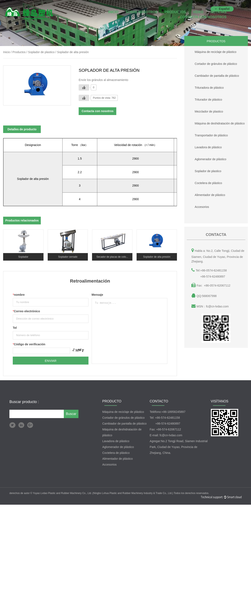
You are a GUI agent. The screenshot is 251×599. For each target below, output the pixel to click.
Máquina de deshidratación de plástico (214, 122)
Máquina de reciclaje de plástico (210, 51)
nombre (19, 294)
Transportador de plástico (206, 134)
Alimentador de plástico (204, 194)
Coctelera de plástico (203, 182)
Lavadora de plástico (203, 146)
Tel (15, 327)
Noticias (218, 12)
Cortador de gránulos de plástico (210, 62)
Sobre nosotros (142, 12)
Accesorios (196, 206)
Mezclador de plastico (203, 110)
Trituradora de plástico (204, 86)
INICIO (113, 12)
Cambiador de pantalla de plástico (211, 74)
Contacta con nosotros (203, 17)
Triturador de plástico (203, 98)
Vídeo (198, 12)
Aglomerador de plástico (205, 158)
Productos (175, 12)
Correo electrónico (26, 311)
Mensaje (97, 294)
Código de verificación (29, 344)
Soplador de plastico (202, 170)
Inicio (6, 52)
